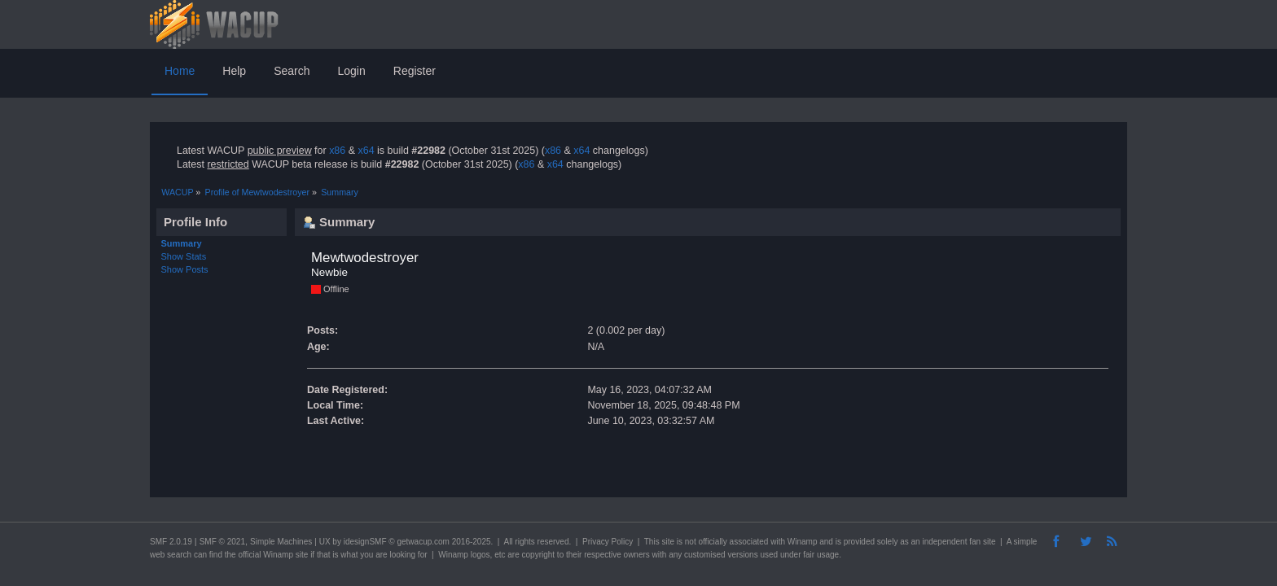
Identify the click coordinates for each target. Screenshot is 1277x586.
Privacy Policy (607, 541)
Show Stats (184, 256)
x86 (337, 150)
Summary (181, 243)
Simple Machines (281, 541)
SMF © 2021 (222, 541)
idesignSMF (365, 541)
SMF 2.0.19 (171, 541)
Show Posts (184, 269)
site (667, 541)
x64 (366, 150)
